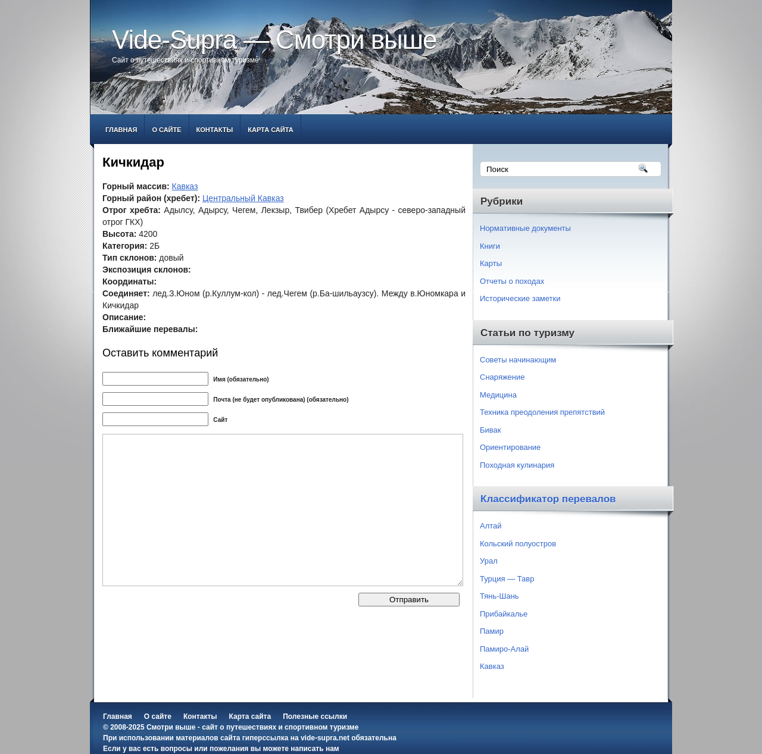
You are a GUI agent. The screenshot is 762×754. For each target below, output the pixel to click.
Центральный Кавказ (243, 198)
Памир (492, 631)
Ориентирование (510, 447)
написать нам (315, 748)
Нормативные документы (525, 228)
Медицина (498, 394)
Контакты (214, 129)
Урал (489, 560)
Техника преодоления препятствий (542, 412)
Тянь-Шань (499, 596)
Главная (121, 129)
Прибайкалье (503, 613)
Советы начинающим (518, 359)
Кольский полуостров (518, 543)
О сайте (166, 129)
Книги (490, 246)
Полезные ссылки (315, 716)
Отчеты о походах (512, 281)
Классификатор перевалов (548, 499)
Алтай (491, 525)
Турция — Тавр (507, 578)
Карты (491, 263)
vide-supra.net (325, 738)
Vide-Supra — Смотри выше (274, 39)
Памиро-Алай (504, 649)
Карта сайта (270, 129)
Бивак (490, 430)
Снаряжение (502, 377)
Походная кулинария (517, 465)
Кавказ (185, 186)
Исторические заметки (520, 298)
